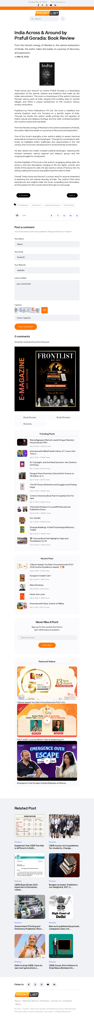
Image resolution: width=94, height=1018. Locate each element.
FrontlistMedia (23, 205)
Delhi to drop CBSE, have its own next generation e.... (28, 966)
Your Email (19, 252)
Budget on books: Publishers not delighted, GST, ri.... (63, 886)
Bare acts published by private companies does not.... (64, 927)
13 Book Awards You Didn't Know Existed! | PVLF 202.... (41, 702)
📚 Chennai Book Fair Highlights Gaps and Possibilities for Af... (49, 539)
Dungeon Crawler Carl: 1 (40, 575)
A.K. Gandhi (35, 518)
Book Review (36, 205)
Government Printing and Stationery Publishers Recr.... (29, 927)
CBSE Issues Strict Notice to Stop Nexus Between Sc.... (63, 966)
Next (72, 195)
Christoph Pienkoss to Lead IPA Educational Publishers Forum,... (50, 508)
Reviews (18, 842)
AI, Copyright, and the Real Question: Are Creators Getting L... (53, 463)
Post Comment (26, 326)
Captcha (18, 305)
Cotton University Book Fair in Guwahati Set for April (52, 497)
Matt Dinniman (36, 585)
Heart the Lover (37, 594)
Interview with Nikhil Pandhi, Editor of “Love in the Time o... (52, 452)
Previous (23, 195)
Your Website (20, 265)
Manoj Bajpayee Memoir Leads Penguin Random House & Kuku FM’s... (52, 441)
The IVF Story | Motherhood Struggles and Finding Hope (53, 485)
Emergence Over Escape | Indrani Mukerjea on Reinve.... (42, 783)
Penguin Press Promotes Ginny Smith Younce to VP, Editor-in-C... (52, 474)
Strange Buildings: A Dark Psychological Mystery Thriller (52, 528)
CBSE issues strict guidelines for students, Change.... (63, 847)
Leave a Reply (20, 278)
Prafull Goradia (69, 205)
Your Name (19, 239)
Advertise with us (58, 2)
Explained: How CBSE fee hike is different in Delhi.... (29, 847)
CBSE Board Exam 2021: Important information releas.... (26, 887)
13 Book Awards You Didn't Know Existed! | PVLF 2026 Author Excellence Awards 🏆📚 (52, 565)
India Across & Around (52, 205)
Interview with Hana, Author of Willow (47, 603)
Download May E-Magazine (47, 8)
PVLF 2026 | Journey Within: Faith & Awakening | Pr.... (41, 739)
